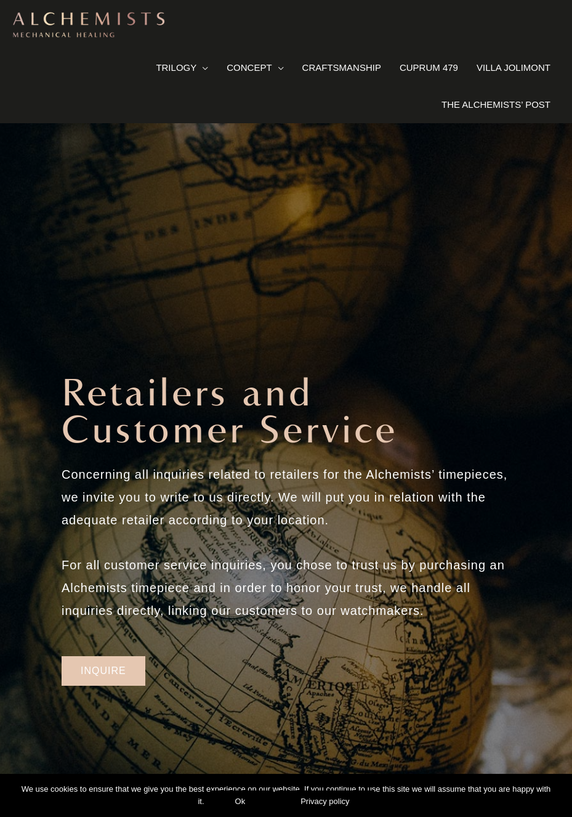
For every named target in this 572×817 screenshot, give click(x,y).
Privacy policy (324, 801)
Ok (240, 801)
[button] (103, 671)
